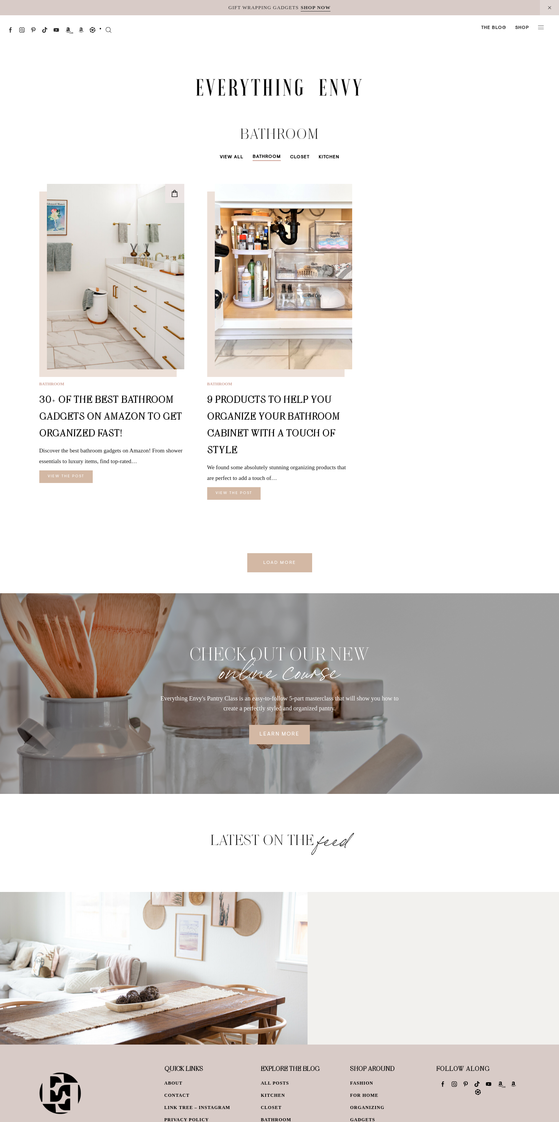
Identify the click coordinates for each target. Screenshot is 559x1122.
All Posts (275, 1083)
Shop (522, 28)
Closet (299, 157)
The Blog (493, 28)
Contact (177, 1095)
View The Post (66, 476)
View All (231, 157)
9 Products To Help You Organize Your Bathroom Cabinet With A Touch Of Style (273, 424)
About (173, 1083)
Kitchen (329, 157)
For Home (364, 1095)
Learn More (279, 734)
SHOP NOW (315, 7)
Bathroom (267, 157)
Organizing (367, 1107)
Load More (279, 562)
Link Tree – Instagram (197, 1107)
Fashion (361, 1083)
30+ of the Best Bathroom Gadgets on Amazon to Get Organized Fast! (110, 416)
